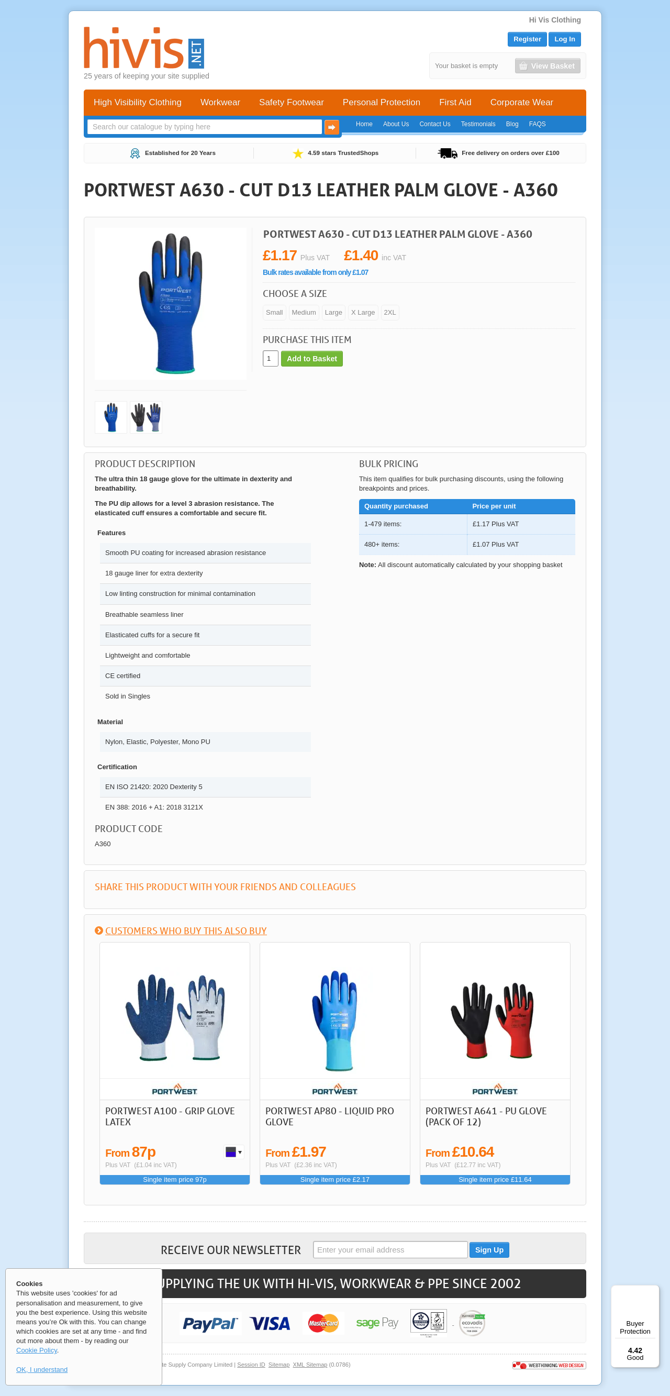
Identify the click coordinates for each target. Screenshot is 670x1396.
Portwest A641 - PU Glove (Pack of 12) (486, 1116)
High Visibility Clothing (138, 102)
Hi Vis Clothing (555, 20)
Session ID (251, 1364)
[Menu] (653, 1291)
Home (364, 124)
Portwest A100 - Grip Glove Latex (170, 1116)
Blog (512, 124)
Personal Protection (381, 102)
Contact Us (434, 124)
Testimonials (478, 124)
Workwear (220, 102)
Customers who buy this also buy (186, 930)
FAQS (537, 124)
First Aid (455, 102)
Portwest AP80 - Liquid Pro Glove (329, 1116)
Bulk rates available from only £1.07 (315, 272)
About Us (396, 124)
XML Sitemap (310, 1364)
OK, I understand (42, 1369)
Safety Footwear (291, 102)
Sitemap (279, 1364)
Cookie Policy (36, 1350)
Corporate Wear (522, 102)
